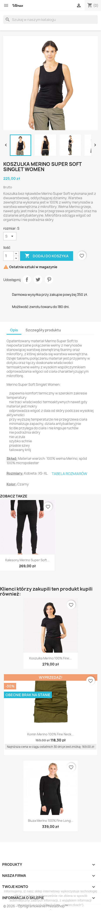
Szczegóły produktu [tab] (43, 330)
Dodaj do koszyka (46, 256)
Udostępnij (26, 279)
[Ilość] (8, 256)
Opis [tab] (14, 330)
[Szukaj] (50, 19)
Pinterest (49, 279)
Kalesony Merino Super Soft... (27, 560)
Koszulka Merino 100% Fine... (50, 658)
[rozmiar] (9, 236)
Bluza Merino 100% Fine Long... (50, 821)
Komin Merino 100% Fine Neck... (50, 734)
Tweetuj (38, 279)
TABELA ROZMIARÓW (69, 473)
